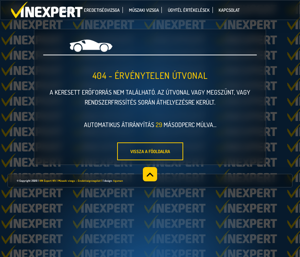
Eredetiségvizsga (102, 10)
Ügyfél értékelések (189, 10)
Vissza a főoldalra (150, 151)
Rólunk (67, 10)
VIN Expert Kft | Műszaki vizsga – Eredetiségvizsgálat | (70, 180)
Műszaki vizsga (144, 10)
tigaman (118, 180)
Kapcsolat (229, 10)
